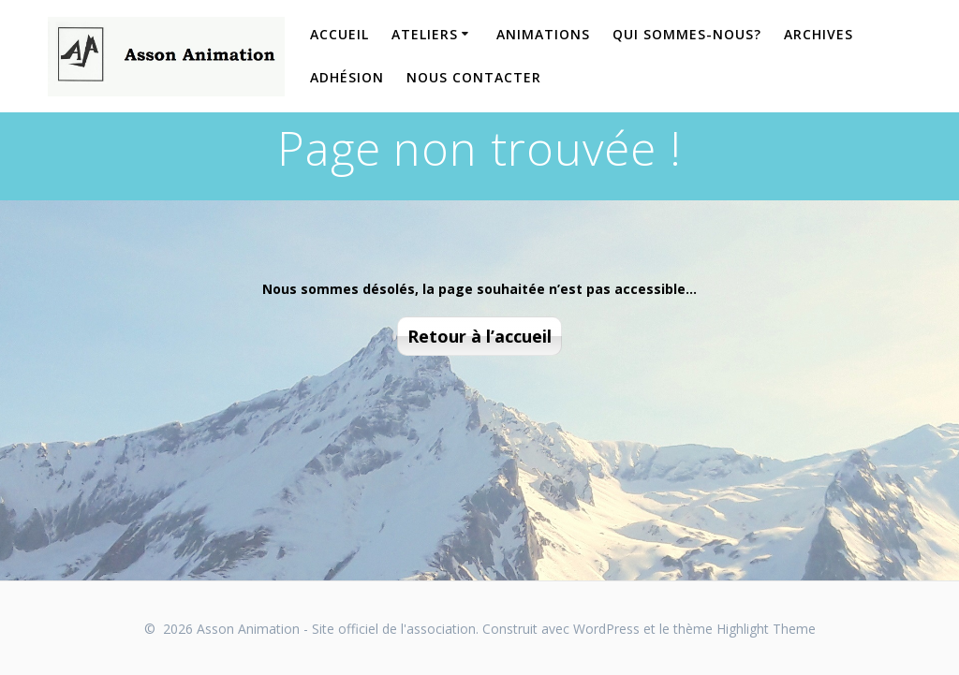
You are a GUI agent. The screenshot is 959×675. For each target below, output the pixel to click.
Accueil (339, 34)
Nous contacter (473, 77)
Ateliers (424, 34)
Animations (543, 34)
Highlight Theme (766, 629)
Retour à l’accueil (479, 336)
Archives (818, 34)
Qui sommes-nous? (686, 34)
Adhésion (347, 77)
